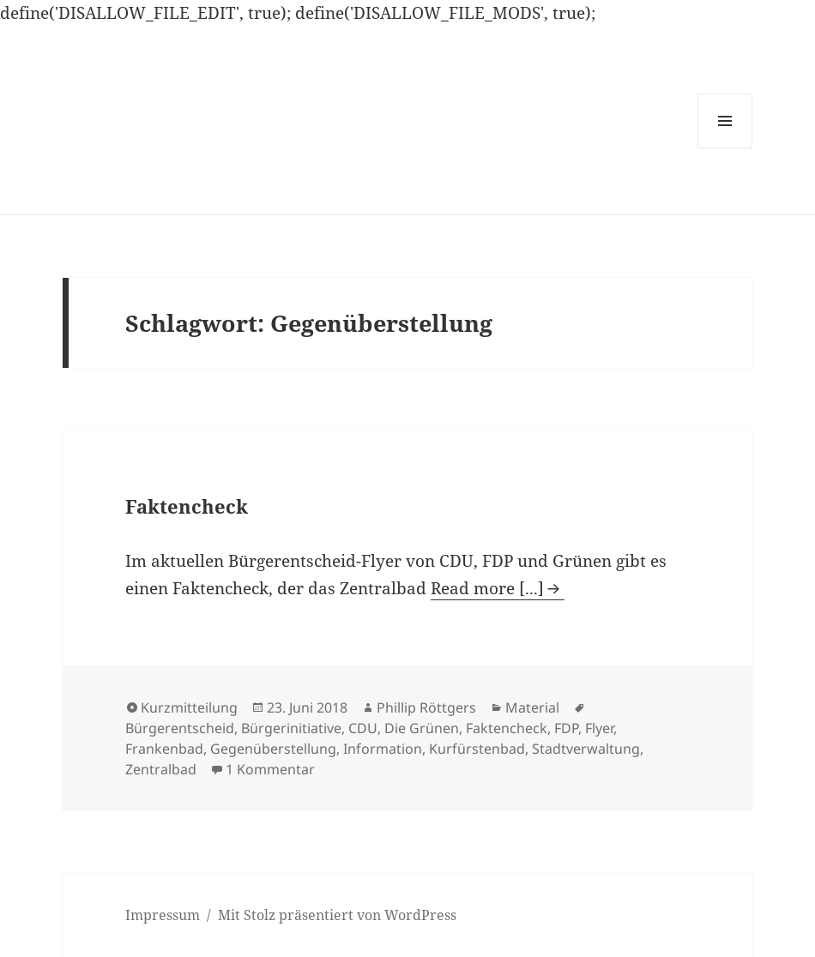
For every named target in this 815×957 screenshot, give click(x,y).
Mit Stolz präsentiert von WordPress (337, 915)
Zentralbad (160, 769)
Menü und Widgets (725, 147)
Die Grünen (421, 728)
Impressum (162, 915)
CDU (362, 728)
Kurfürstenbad (477, 748)
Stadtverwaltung (586, 748)
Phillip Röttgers (426, 707)
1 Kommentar (270, 769)
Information (382, 748)
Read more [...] (487, 588)
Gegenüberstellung (273, 748)
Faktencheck (186, 506)
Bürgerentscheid (179, 728)
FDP (566, 728)
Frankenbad (164, 748)
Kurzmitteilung (189, 707)
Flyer (599, 728)
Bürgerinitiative (291, 728)
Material (532, 707)
